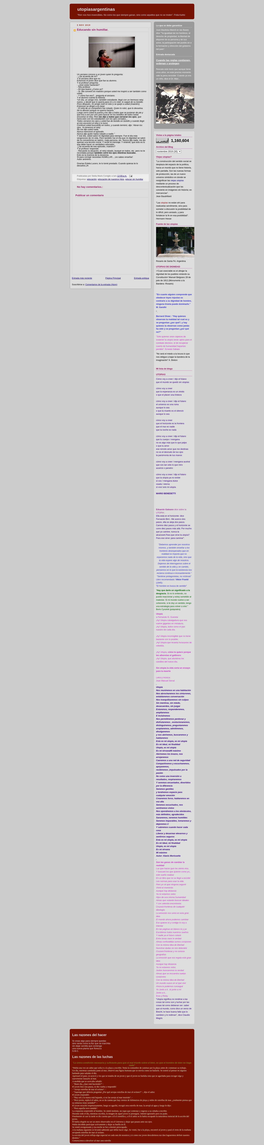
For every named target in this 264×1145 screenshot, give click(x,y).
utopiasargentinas (96, 9)
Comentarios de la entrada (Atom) (101, 284)
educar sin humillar (134, 179)
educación (92, 179)
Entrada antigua (141, 278)
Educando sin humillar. (92, 29)
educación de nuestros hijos (111, 179)
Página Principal (113, 278)
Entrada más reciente (82, 278)
